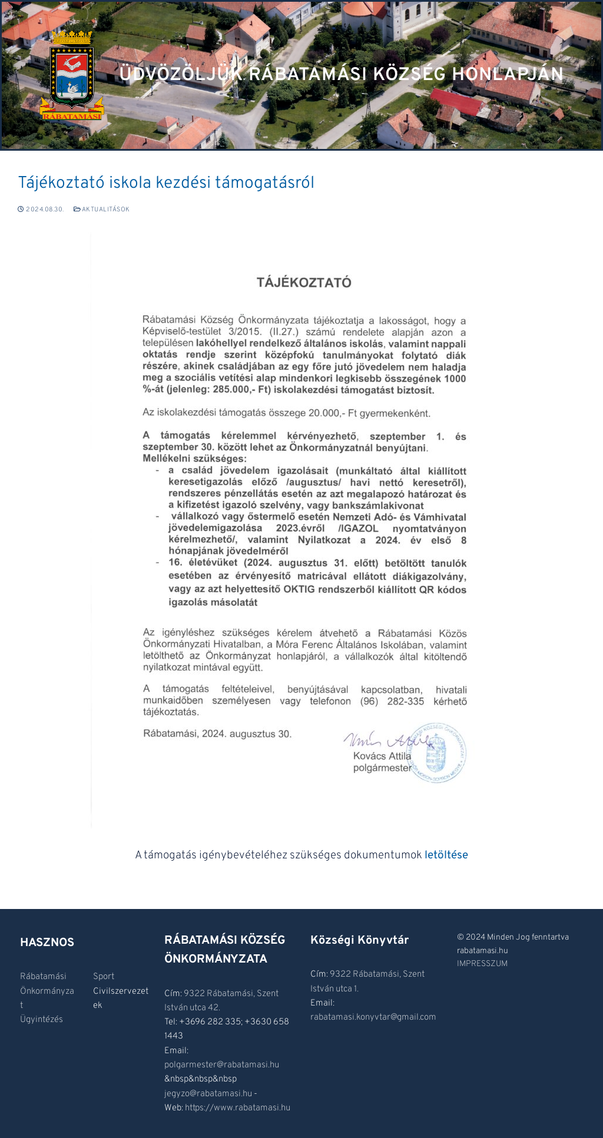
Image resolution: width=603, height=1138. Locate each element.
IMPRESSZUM (482, 964)
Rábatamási (43, 977)
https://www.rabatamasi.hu (237, 1108)
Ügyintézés (41, 1020)
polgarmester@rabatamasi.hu (221, 1065)
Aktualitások (102, 209)
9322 (195, 994)
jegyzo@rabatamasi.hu (208, 1094)
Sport (103, 977)
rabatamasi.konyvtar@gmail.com (373, 1017)
